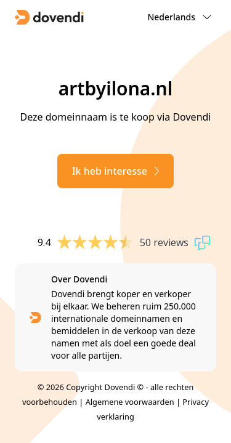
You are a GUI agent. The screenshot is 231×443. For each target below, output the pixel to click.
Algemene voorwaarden (130, 401)
